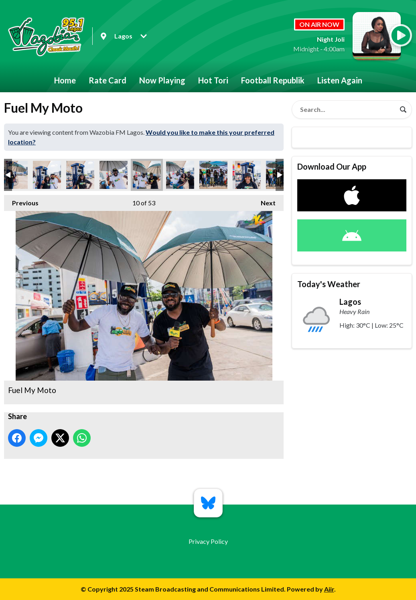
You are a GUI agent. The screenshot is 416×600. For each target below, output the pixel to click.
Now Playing (162, 80)
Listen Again (339, 80)
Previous (21, 201)
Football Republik (272, 80)
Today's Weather (328, 284)
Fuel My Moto (47, 175)
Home (65, 80)
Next (264, 201)
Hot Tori (213, 80)
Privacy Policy (208, 541)
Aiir (329, 589)
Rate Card (107, 80)
